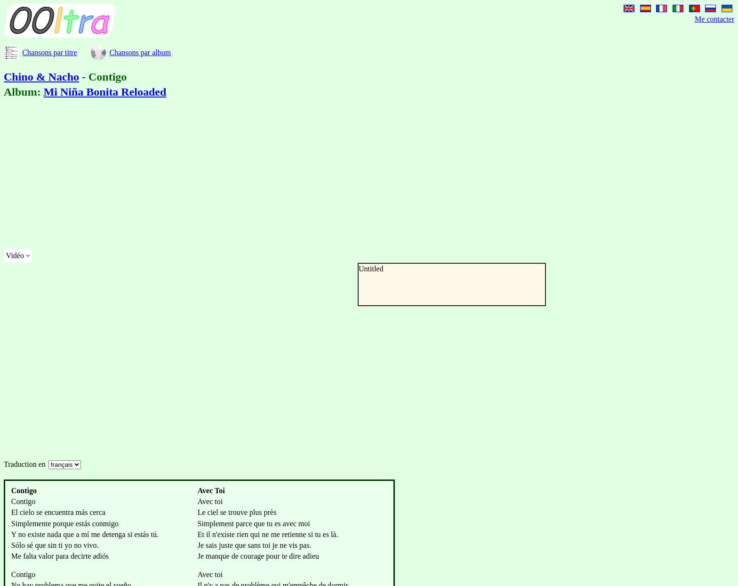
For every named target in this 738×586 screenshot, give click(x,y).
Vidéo (15, 256)
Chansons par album (140, 53)
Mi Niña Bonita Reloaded (105, 92)
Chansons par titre (49, 53)
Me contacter (714, 19)
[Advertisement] (286, 175)
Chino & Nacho (41, 77)
